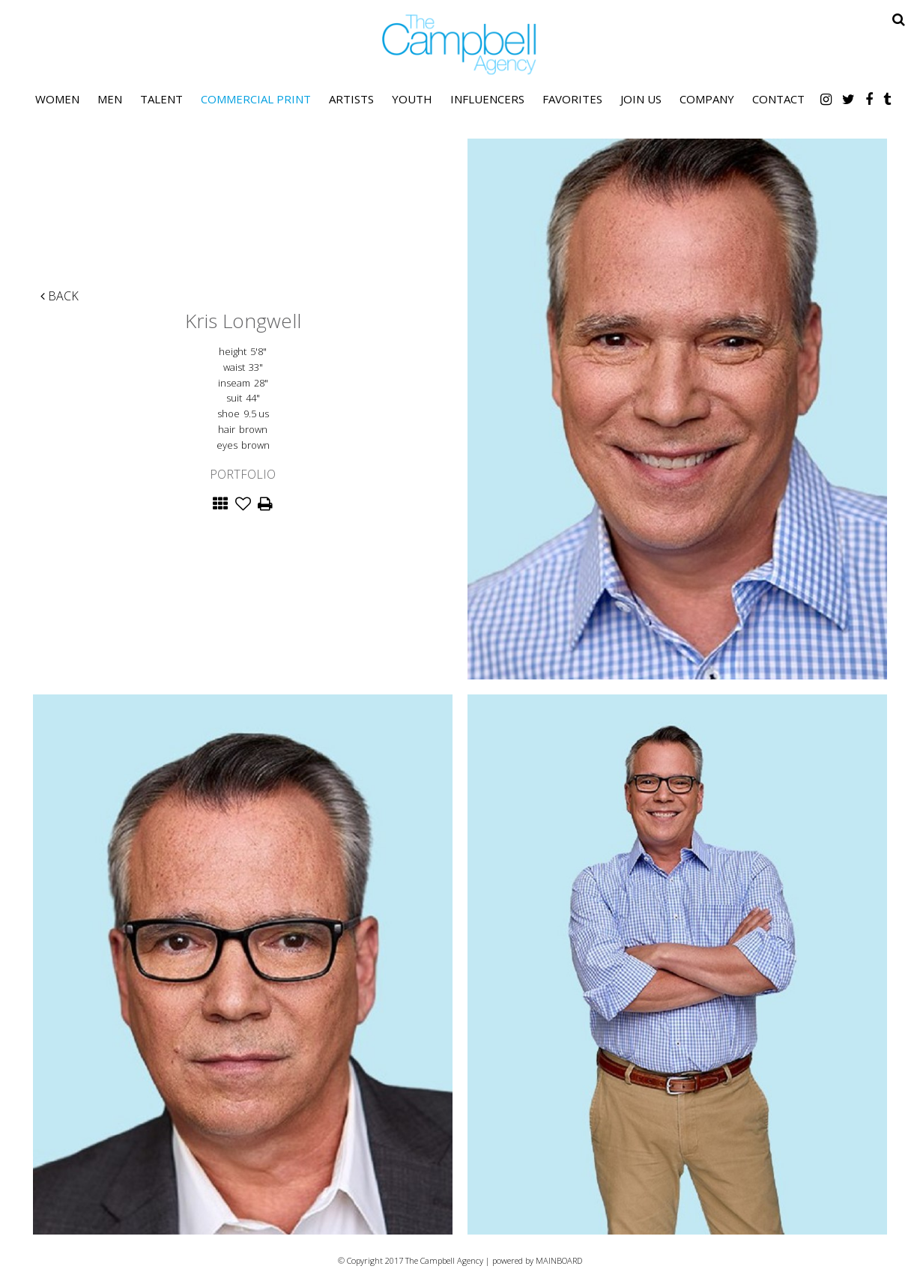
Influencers (487, 98)
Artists (351, 98)
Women (57, 98)
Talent (161, 98)
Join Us (641, 98)
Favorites (572, 98)
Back (59, 296)
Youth (412, 98)
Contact (778, 98)
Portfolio (243, 474)
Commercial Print (256, 98)
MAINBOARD (559, 1260)
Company (707, 98)
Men (109, 98)
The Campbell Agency (460, 44)
